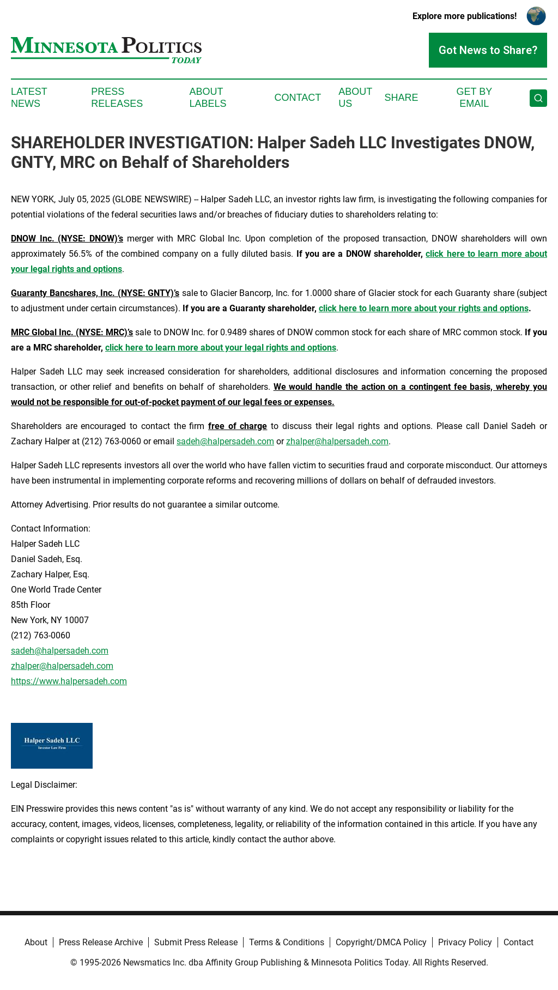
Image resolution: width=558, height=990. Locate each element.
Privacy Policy (465, 942)
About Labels (208, 97)
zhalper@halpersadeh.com (337, 441)
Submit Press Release (196, 942)
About (36, 942)
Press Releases (117, 97)
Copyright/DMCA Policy (381, 942)
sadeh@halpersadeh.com (225, 441)
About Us (355, 97)
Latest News (29, 97)
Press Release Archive (101, 942)
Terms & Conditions (286, 942)
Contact (297, 97)
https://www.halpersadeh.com (69, 681)
